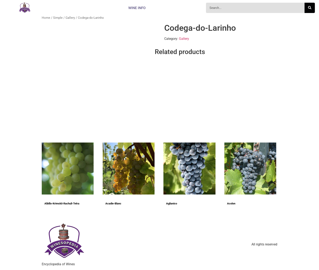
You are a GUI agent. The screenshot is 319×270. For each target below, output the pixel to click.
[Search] (310, 8)
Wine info (137, 8)
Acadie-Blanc (113, 203)
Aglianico (171, 203)
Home (46, 18)
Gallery (70, 18)
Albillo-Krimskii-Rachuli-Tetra (61, 203)
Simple (58, 18)
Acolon (231, 203)
